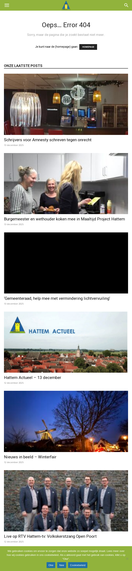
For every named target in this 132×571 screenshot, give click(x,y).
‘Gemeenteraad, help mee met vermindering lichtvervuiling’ (57, 298)
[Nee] (127, 559)
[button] (6, 5)
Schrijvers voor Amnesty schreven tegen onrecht (48, 139)
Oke (51, 565)
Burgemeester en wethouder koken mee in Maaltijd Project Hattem (64, 219)
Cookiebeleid (77, 565)
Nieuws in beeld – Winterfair (30, 457)
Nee (61, 565)
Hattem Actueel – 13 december (32, 377)
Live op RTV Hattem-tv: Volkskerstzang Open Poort (50, 536)
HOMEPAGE (88, 47)
